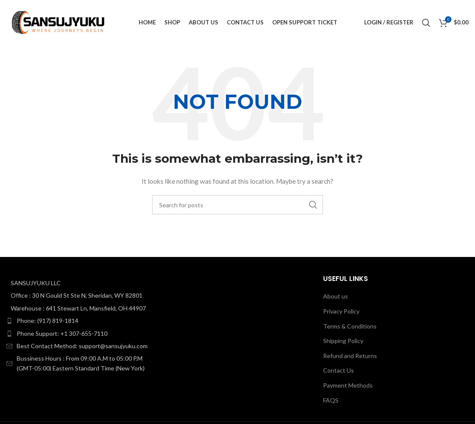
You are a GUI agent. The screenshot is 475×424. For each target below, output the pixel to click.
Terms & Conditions (350, 326)
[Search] (426, 22)
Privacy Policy (341, 311)
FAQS (330, 400)
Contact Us (338, 370)
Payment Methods (348, 385)
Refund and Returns (350, 355)
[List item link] (79, 320)
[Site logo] (58, 21)
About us (335, 296)
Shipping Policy (343, 340)
